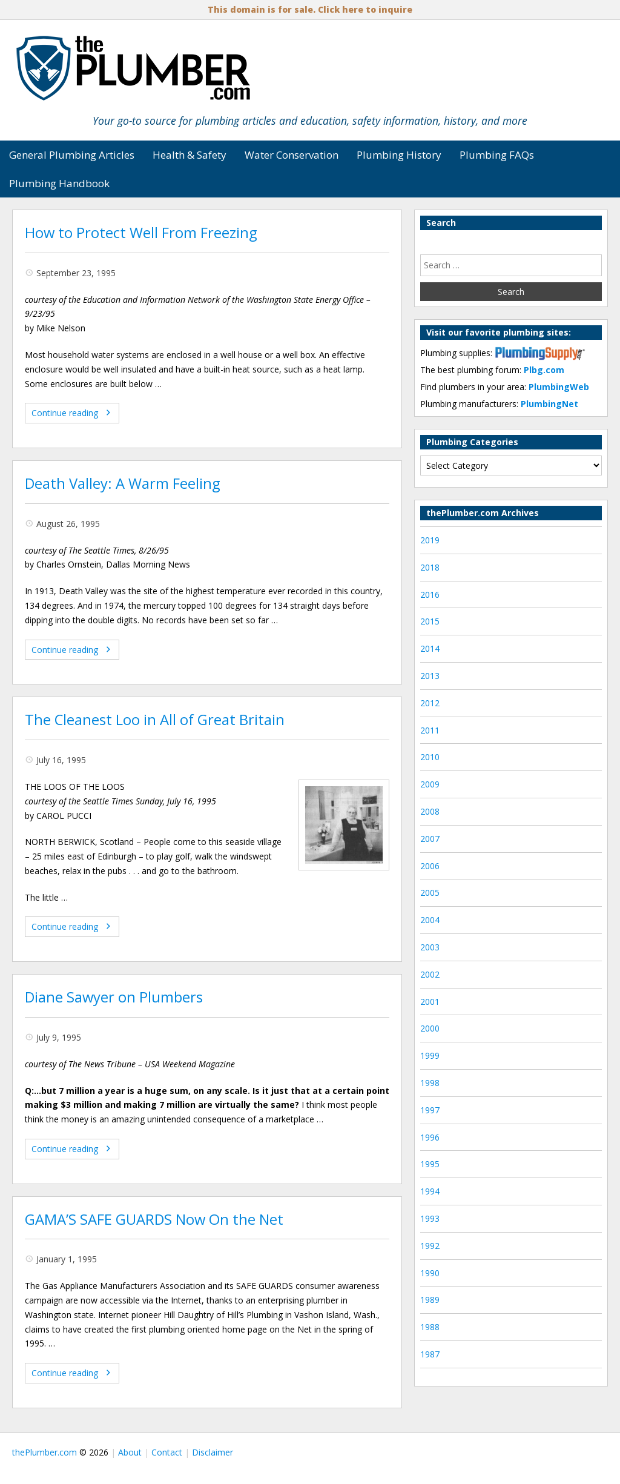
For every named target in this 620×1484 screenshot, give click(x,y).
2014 (430, 648)
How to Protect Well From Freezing (141, 232)
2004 (430, 920)
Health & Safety (189, 155)
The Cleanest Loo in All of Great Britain (155, 719)
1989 (430, 1299)
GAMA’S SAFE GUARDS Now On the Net (154, 1219)
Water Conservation (291, 155)
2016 (430, 594)
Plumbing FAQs (497, 155)
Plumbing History (399, 155)
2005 (430, 892)
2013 (430, 675)
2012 (430, 703)
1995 (430, 1164)
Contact (166, 1452)
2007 (430, 838)
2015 (430, 621)
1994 (430, 1191)
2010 (430, 757)
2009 (430, 784)
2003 (430, 947)
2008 (430, 811)
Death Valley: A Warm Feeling (122, 483)
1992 (430, 1245)
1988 (430, 1327)
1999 (430, 1055)
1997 (430, 1110)
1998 (430, 1082)
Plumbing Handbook (59, 183)
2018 (430, 567)
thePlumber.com (44, 1452)
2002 (430, 974)
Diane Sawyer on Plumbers (114, 997)
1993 (430, 1218)
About (130, 1452)
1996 (430, 1137)
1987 (430, 1354)
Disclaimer (212, 1452)
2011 (430, 730)
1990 (430, 1273)
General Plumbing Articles (71, 155)
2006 (430, 866)
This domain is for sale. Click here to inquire (310, 9)
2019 (430, 540)
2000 (430, 1028)
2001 (430, 1001)
